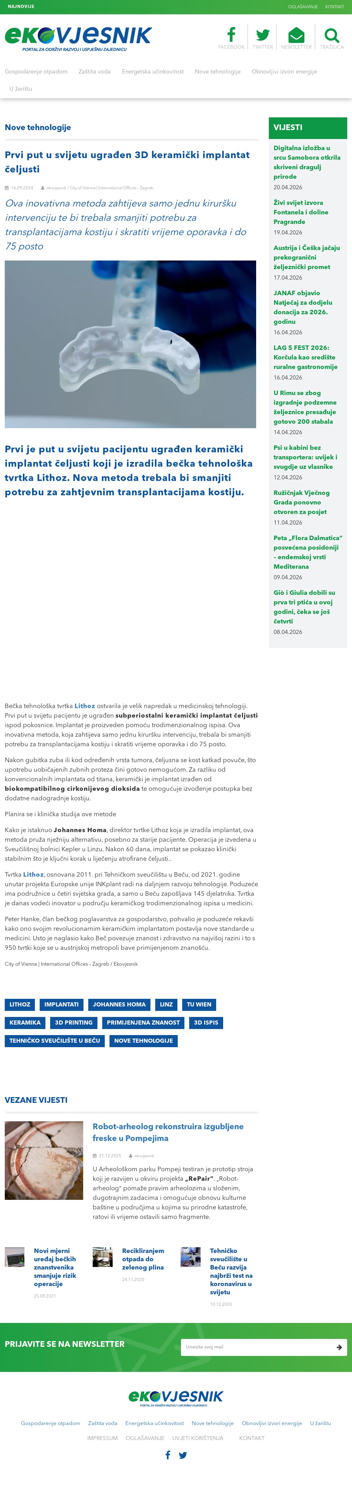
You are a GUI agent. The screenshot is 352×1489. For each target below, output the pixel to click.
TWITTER (263, 38)
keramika (25, 1023)
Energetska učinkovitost (153, 72)
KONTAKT (334, 7)
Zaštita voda (95, 72)
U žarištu (21, 89)
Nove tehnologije (218, 72)
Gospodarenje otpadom (36, 72)
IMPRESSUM (102, 1438)
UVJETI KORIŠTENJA (197, 1438)
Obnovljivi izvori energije (284, 72)
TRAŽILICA (332, 38)
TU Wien (199, 1005)
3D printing (74, 1023)
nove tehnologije (143, 1041)
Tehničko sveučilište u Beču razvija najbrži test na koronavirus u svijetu (110, 7)
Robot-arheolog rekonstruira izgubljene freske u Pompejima (168, 1133)
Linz (166, 1005)
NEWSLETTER (296, 38)
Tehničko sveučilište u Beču (55, 1041)
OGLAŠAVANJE (303, 7)
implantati (61, 1005)
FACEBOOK (231, 38)
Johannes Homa (119, 1005)
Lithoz (20, 1005)
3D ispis (206, 1023)
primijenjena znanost (143, 1023)
